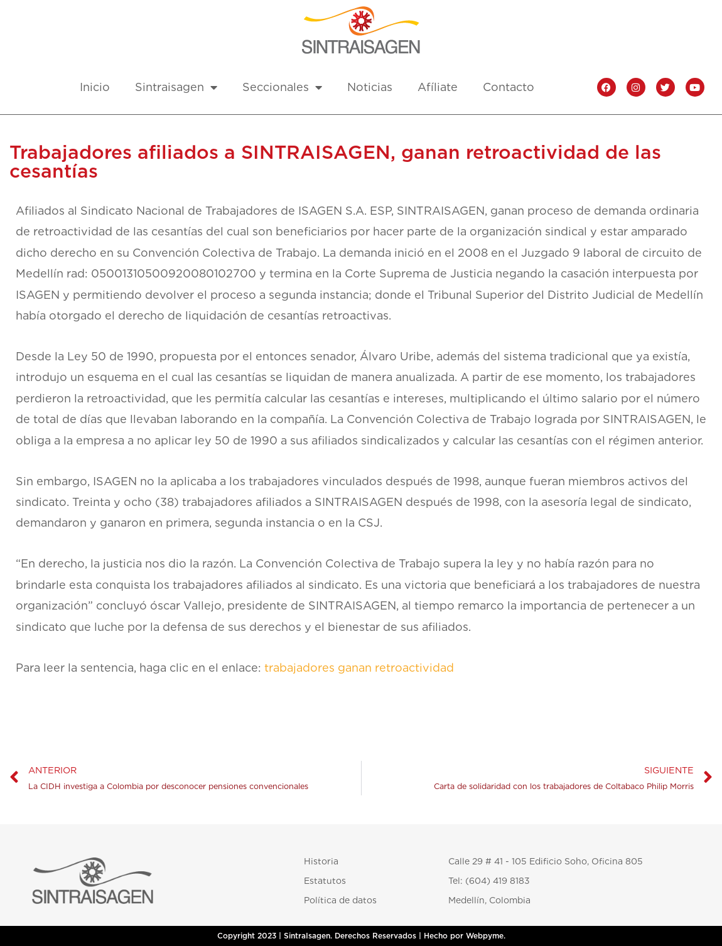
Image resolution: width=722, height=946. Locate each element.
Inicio (95, 87)
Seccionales (282, 87)
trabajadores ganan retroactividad (359, 667)
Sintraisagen (176, 87)
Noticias (369, 87)
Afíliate (438, 87)
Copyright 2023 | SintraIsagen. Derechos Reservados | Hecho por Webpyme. (361, 936)
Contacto (508, 87)
